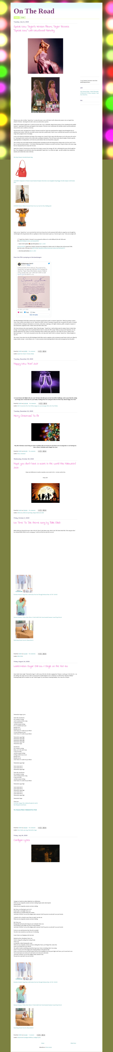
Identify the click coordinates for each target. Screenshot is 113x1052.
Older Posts (73, 1043)
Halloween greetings (27, 512)
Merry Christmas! (21, 453)
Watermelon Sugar (32, 830)
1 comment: (32, 1035)
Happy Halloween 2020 (38, 512)
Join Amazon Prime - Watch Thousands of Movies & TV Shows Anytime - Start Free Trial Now (89, 93)
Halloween (19, 512)
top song (26, 830)
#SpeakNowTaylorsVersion (44, 248)
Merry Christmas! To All (26, 416)
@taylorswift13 (21, 246)
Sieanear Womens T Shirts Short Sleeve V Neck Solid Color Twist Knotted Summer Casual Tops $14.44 (38, 617)
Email (22, 17)
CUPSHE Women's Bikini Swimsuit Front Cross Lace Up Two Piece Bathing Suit (32, 206)
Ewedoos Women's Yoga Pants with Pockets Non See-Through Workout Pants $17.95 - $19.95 (35, 594)
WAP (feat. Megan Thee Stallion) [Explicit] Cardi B (26, 803)
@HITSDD (22, 241)
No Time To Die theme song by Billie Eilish (37, 523)
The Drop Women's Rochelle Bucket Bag (23, 157)
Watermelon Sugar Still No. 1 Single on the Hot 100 (41, 666)
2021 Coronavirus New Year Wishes (25, 406)
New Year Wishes (54, 406)
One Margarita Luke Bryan (20, 804)
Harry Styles (20, 830)
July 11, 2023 (42, 243)
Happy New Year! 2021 (26, 364)
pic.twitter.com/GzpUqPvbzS (32, 241)
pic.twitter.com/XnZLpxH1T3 (58, 248)
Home (16, 17)
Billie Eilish (20, 656)
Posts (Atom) (49, 1047)
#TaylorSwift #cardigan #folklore (25, 1037)
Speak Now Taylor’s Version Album (25, 353)
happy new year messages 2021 (42, 406)
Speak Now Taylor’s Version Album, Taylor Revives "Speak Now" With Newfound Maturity (41, 29)
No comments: (32, 351)
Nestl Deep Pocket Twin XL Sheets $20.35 (23, 640)
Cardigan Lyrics (22, 840)
